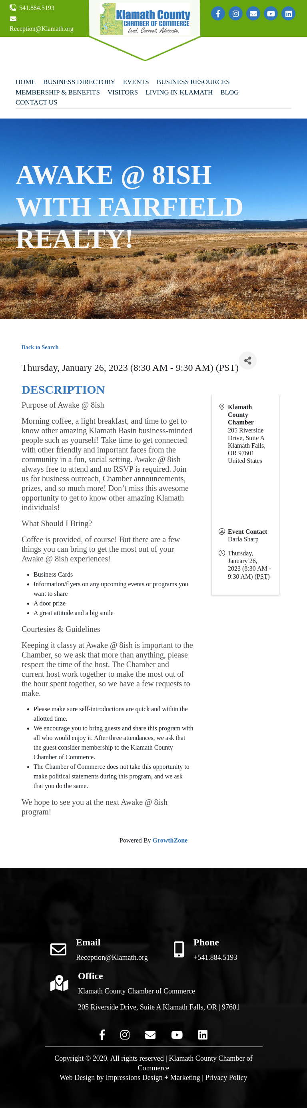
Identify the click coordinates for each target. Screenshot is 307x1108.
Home (26, 82)
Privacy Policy (226, 1078)
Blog (229, 92)
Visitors (123, 92)
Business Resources (193, 82)
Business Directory (79, 82)
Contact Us (37, 102)
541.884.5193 (32, 7)
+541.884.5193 (215, 957)
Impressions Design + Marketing (153, 1078)
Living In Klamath (179, 92)
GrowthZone (169, 840)
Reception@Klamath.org (42, 24)
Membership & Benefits (58, 92)
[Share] (248, 361)
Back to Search (40, 347)
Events (136, 82)
